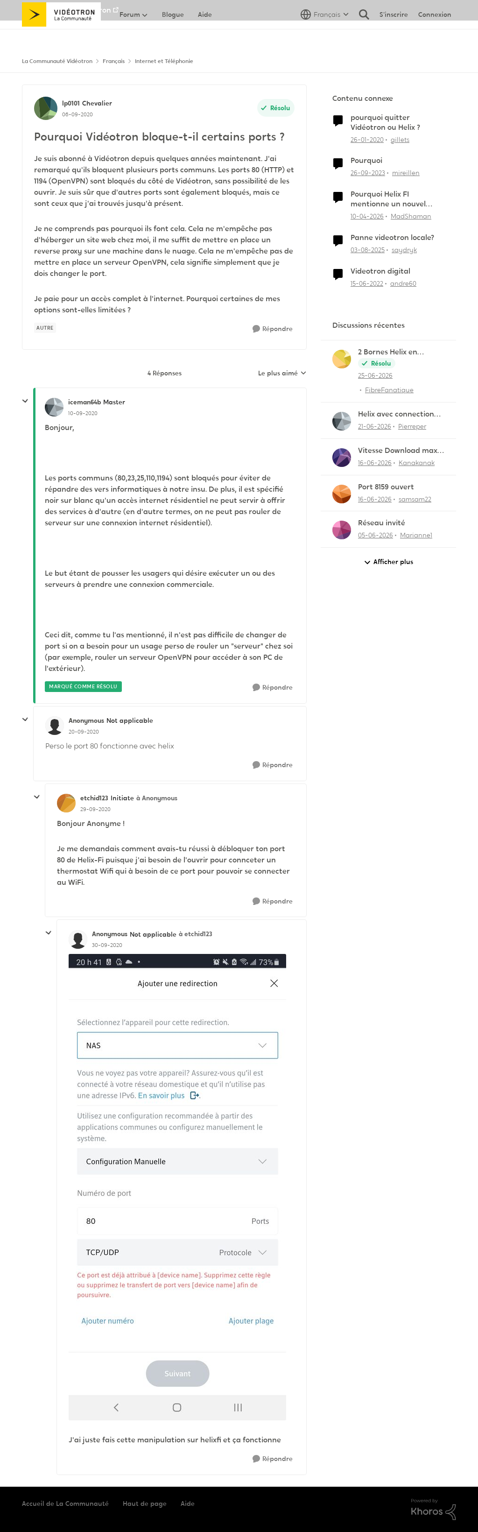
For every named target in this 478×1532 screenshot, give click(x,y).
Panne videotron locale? (392, 237)
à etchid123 (195, 934)
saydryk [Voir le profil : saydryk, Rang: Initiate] (404, 250)
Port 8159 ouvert (386, 487)
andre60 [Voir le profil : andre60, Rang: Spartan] (403, 283)
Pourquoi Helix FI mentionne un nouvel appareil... (388, 199)
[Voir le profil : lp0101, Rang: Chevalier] (45, 108)
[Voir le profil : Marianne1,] (341, 530)
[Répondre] (273, 329)
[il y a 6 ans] (367, 139)
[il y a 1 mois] (374, 426)
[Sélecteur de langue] (324, 35)
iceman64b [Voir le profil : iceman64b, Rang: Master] (84, 402)
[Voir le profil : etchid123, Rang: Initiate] (66, 803)
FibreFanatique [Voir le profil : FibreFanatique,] (389, 390)
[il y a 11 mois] (368, 250)
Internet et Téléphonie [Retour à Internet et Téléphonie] (164, 61)
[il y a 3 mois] (367, 216)
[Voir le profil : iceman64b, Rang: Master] (54, 407)
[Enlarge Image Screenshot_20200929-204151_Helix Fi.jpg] (177, 1187)
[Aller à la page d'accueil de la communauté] (61, 35)
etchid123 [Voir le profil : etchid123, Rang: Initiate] (94, 798)
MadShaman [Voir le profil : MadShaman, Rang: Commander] (411, 216)
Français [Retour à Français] (114, 61)
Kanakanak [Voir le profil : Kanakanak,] (417, 463)
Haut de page (145, 1503)
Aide (188, 1503)
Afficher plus (388, 562)
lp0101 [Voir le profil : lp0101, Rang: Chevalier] (71, 103)
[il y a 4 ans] (367, 283)
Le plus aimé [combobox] (282, 373)
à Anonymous (156, 798)
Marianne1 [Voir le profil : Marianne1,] (416, 535)
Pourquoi (366, 160)
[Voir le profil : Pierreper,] (341, 421)
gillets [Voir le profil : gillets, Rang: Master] (400, 139)
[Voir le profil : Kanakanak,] (341, 457)
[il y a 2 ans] (368, 173)
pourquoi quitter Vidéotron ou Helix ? (385, 122)
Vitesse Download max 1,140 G (397, 451)
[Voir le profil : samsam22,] (341, 494)
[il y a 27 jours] (375, 376)
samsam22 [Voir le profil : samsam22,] (415, 498)
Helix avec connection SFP (396, 414)
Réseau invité (381, 523)
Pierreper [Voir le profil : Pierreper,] (412, 426)
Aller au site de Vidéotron (66, 10)
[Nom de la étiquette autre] (45, 328)
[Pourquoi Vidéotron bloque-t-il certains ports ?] (83, 413)
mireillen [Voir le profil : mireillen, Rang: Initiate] (406, 173)
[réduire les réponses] (25, 401)
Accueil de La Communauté (65, 1503)
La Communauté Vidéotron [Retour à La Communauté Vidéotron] (57, 61)
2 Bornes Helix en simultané (387, 352)
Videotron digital (380, 271)
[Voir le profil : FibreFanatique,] (341, 359)
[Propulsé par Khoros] (433, 1509)
